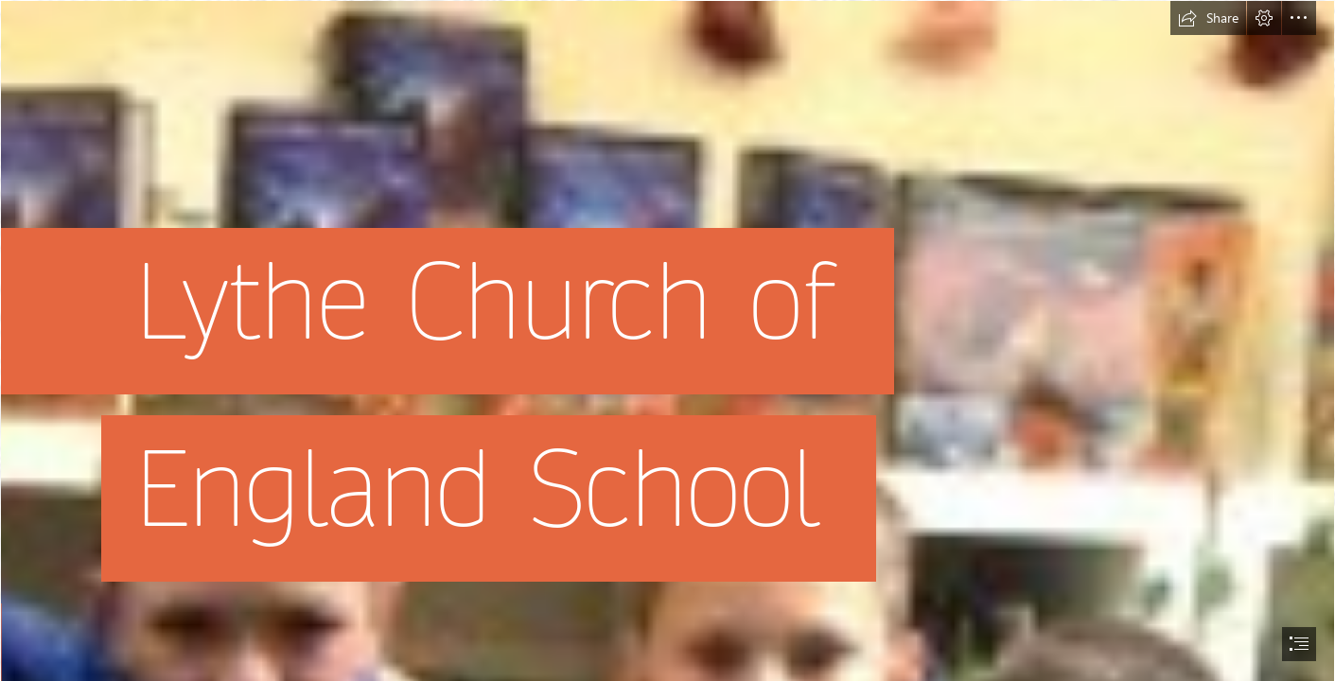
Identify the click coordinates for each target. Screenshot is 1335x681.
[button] (1208, 18)
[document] (667, 340)
